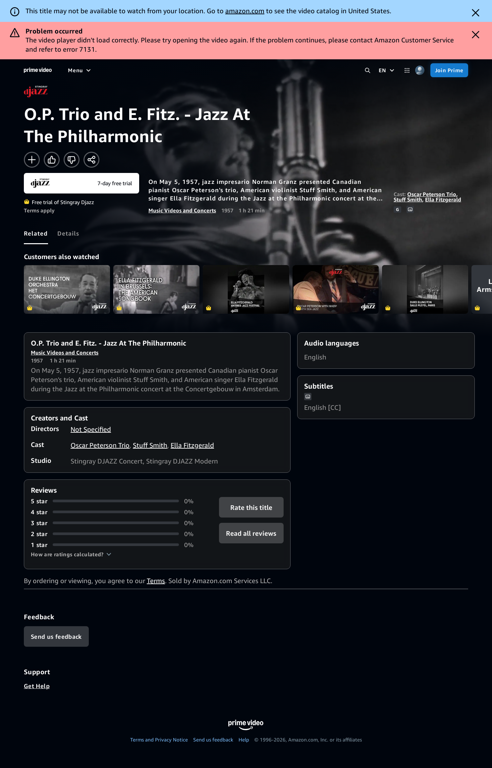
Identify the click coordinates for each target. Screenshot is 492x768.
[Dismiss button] (475, 13)
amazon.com (244, 11)
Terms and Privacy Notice (159, 739)
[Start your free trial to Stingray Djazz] (81, 183)
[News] (185, 70)
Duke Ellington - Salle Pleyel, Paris (425, 289)
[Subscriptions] (254, 70)
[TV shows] (129, 70)
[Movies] (98, 70)
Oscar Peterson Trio (431, 194)
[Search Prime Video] (367, 70)
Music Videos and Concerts (182, 210)
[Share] (91, 160)
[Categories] (407, 70)
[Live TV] (211, 70)
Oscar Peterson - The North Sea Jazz (336, 289)
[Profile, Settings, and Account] (419, 70)
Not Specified (91, 429)
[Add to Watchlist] (32, 160)
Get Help (37, 685)
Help (244, 739)
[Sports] (160, 70)
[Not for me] (72, 160)
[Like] (52, 160)
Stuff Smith (408, 199)
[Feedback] (56, 636)
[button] (71, 554)
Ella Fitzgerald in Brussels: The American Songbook (156, 289)
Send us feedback (213, 739)
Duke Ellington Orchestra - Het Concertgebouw (67, 289)
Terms (156, 580)
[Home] (38, 70)
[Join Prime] (449, 70)
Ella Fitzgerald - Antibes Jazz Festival (246, 289)
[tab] (36, 233)
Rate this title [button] (251, 507)
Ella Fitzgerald (443, 199)
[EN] (387, 70)
